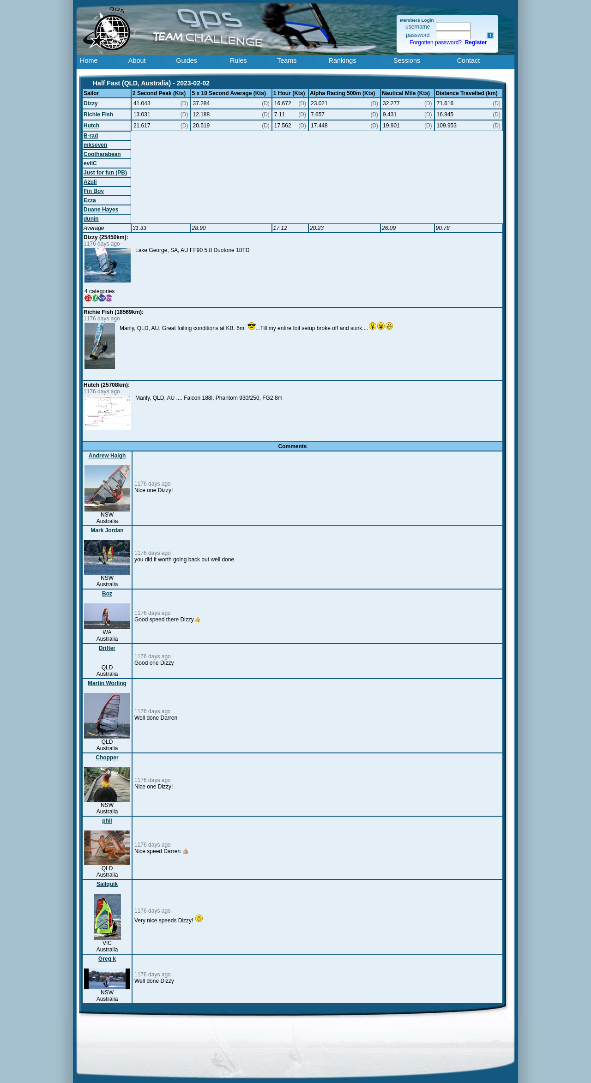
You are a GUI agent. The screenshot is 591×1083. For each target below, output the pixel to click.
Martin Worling (107, 683)
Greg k (107, 959)
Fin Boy (94, 191)
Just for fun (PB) (105, 172)
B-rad (91, 135)
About (137, 60)
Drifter (107, 648)
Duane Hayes (101, 209)
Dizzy (91, 103)
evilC (90, 163)
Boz (107, 593)
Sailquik (107, 884)
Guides (186, 60)
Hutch (91, 125)
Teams (286, 60)
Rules (238, 60)
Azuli (90, 182)
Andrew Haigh (107, 455)
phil (107, 821)
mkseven (95, 145)
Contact (468, 60)
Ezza (90, 200)
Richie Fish (98, 114)
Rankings (342, 60)
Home (88, 60)
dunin (91, 219)
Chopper (107, 757)
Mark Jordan (106, 530)
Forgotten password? (436, 42)
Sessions (406, 60)
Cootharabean (102, 154)
